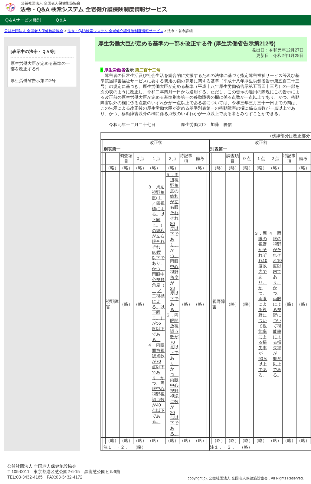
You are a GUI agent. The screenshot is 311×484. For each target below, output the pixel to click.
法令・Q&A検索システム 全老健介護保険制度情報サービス (115, 31)
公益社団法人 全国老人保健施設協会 (33, 31)
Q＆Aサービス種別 (23, 20)
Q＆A (61, 20)
